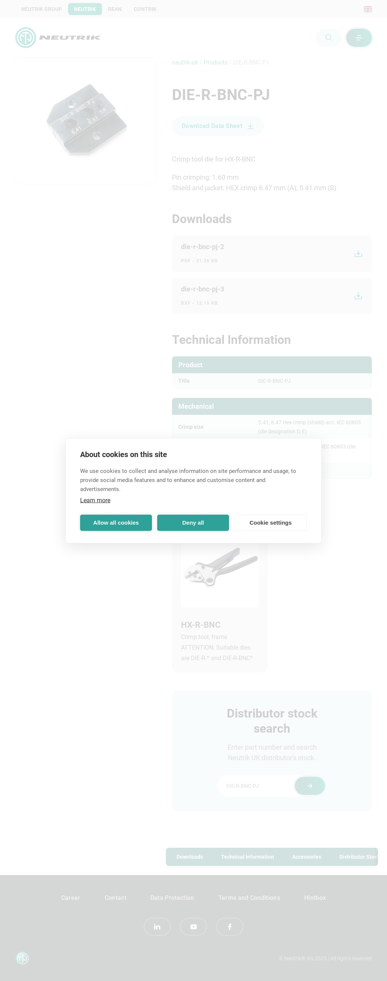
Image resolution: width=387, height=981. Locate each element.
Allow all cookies (116, 522)
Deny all (193, 522)
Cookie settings (270, 522)
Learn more (95, 500)
